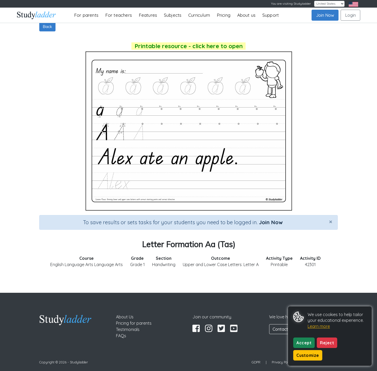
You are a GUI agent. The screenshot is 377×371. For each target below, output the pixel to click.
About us (246, 15)
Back (47, 26)
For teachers (118, 15)
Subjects (173, 15)
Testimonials (128, 329)
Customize (307, 355)
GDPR (256, 362)
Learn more (319, 326)
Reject (327, 342)
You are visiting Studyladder (291, 3)
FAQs (121, 335)
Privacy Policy (282, 362)
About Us (125, 316)
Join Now (325, 15)
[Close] (330, 221)
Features (148, 15)
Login (350, 15)
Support (270, 15)
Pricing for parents (134, 323)
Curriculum (199, 15)
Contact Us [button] (283, 329)
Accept (304, 342)
